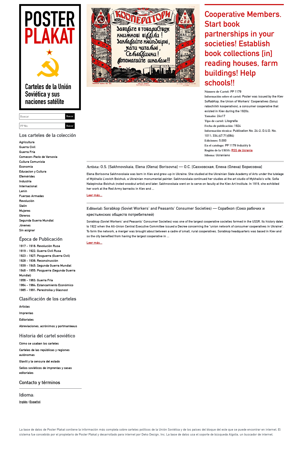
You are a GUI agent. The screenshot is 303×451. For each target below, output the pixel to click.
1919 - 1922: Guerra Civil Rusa (40, 251)
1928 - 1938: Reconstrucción (38, 261)
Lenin (23, 191)
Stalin (23, 206)
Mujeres (24, 211)
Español (34, 402)
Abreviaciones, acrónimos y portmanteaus (48, 326)
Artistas (24, 306)
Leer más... (94, 195)
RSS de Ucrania (242, 150)
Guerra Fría (27, 152)
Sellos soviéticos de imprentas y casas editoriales (45, 370)
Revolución (26, 201)
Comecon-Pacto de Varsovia (38, 157)
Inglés (23, 402)
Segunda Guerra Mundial (36, 220)
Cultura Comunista (32, 162)
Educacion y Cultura (32, 171)
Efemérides (27, 176)
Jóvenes (25, 225)
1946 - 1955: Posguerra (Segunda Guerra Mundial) (47, 272)
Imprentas (26, 313)
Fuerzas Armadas (31, 196)
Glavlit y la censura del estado (39, 361)
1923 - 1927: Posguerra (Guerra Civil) (44, 256)
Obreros (24, 215)
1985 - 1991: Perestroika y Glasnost (43, 290)
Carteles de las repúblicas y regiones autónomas (44, 352)
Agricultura (27, 142)
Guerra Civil (27, 147)
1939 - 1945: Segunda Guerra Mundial (45, 265)
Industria (25, 181)
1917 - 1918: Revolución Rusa (39, 246)
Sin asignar (27, 230)
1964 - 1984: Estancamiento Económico (46, 285)
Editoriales (26, 319)
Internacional (28, 186)
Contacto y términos (39, 382)
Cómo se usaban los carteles (39, 343)
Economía (26, 166)
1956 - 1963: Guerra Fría (36, 280)
